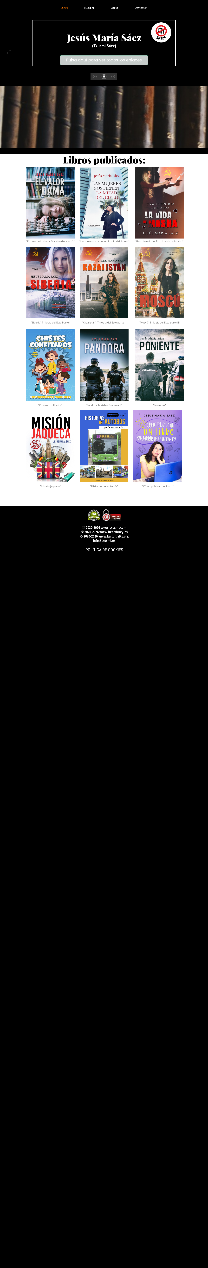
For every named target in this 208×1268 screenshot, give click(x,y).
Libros (114, 7)
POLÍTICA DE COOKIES (104, 549)
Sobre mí (89, 7)
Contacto (141, 7)
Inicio (64, 7)
